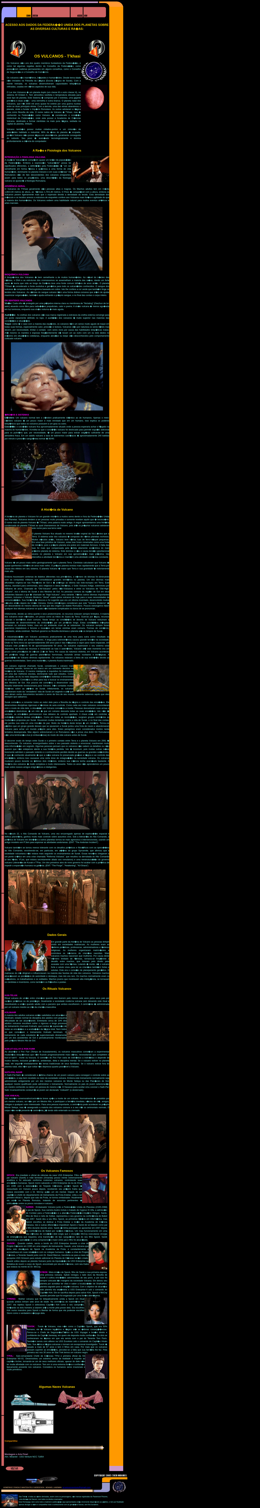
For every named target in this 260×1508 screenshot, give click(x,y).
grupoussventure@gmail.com (77, 1487)
